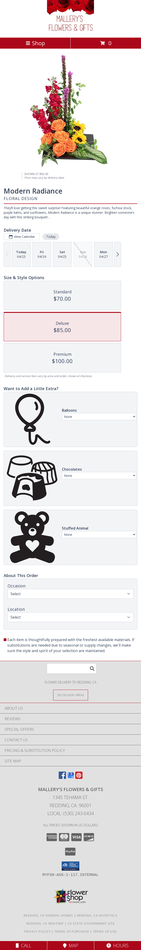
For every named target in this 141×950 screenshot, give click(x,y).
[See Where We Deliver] (70, 695)
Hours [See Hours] (117, 945)
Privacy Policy (37, 931)
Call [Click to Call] (23, 945)
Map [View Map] (70, 945)
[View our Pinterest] (79, 777)
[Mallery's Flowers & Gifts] (70, 31)
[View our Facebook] (62, 777)
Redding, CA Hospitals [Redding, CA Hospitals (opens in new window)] (97, 915)
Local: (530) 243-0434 (70, 813)
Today (50, 236)
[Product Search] (71, 668)
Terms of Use (105, 931)
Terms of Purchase (72, 931)
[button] (70, 866)
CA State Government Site (91, 923)
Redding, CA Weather (45, 923)
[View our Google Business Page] (70, 777)
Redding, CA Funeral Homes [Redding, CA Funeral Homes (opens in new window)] (48, 915)
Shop (35, 43)
